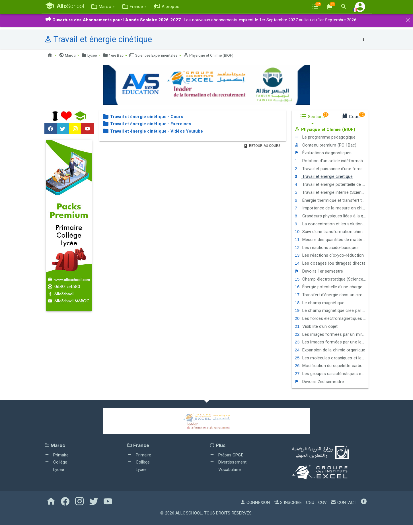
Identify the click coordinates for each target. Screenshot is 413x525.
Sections (314, 115)
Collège (55, 462)
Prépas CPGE (226, 454)
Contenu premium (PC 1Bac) (325, 144)
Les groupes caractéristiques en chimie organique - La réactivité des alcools (332, 373)
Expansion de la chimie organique (330, 350)
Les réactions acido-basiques (326, 247)
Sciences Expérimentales (158, 55)
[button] (105, 6)
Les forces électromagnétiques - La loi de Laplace (332, 318)
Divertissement (228, 462)
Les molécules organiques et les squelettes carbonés (332, 357)
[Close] (407, 19)
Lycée (90, 55)
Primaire (56, 454)
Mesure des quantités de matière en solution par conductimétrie (332, 239)
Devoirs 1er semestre (319, 271)
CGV (322, 502)
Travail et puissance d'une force (329, 168)
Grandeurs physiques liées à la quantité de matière (332, 216)
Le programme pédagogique (325, 137)
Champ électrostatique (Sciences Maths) (332, 278)
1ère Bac (115, 55)
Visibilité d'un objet (316, 326)
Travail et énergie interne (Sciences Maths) (332, 192)
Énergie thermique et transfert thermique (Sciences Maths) (332, 200)
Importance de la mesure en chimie (332, 208)
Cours (353, 115)
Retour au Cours (262, 145)
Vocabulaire (225, 469)
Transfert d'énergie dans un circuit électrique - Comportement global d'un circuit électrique (332, 294)
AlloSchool (188, 513)
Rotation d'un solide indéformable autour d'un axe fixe (332, 160)
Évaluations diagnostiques (323, 152)
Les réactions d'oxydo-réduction (329, 255)
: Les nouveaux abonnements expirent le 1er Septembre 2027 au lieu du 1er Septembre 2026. (201, 19)
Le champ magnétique (319, 302)
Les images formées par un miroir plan (332, 334)
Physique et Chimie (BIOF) (216, 55)
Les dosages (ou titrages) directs (330, 263)
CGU (310, 502)
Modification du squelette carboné (331, 365)
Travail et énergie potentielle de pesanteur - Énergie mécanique (332, 184)
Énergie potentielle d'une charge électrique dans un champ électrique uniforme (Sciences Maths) (332, 286)
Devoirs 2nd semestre (319, 381)
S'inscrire (288, 502)
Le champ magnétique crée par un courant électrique (332, 310)
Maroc (68, 55)
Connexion (255, 502)
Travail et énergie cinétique (323, 176)
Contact (343, 502)
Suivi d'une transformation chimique (332, 231)
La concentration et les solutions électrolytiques (332, 223)
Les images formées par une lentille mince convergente (332, 342)
